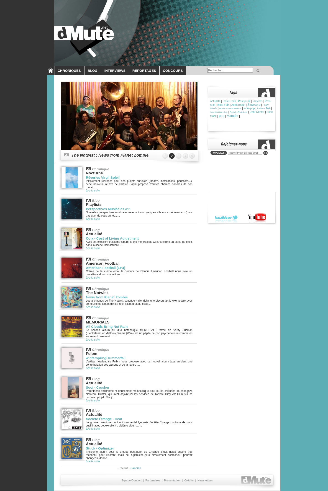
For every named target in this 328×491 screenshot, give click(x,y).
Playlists (258, 101)
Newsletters (205, 480)
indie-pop (249, 108)
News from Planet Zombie (107, 297)
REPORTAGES (144, 70)
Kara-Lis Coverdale (219, 112)
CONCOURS (173, 70)
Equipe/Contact (132, 480)
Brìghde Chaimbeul (238, 112)
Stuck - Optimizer (100, 448)
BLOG (92, 70)
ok (265, 153)
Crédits (189, 480)
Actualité (215, 101)
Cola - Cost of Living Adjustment (112, 238)
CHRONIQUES (69, 70)
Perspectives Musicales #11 (108, 209)
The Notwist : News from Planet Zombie (110, 155)
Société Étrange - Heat (104, 419)
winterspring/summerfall (106, 358)
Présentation (172, 480)
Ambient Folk (263, 108)
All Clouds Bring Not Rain (107, 326)
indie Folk (223, 104)
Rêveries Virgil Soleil (103, 177)
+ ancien (135, 468)
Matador (232, 116)
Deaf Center (257, 112)
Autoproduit (238, 104)
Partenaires (152, 480)
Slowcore (254, 104)
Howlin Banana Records (230, 108)
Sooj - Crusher (97, 387)
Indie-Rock (229, 101)
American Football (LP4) (105, 268)
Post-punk (244, 101)
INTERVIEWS (115, 70)
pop (221, 116)
